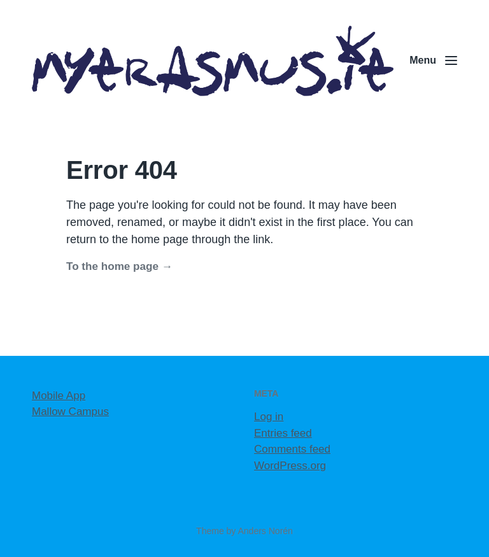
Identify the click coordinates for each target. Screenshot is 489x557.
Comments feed (292, 449)
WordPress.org (290, 466)
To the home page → (119, 266)
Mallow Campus (70, 411)
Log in (268, 417)
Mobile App (58, 396)
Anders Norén (264, 531)
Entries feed (283, 433)
